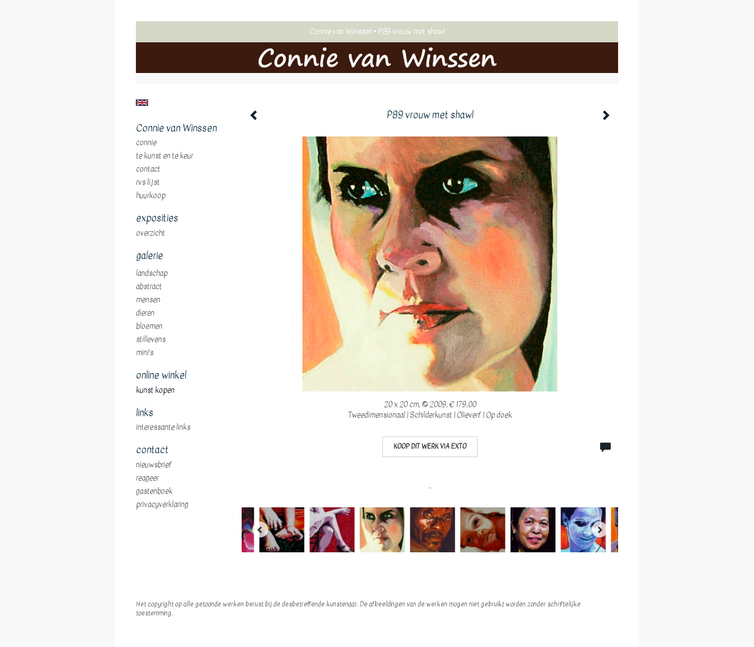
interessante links (163, 427)
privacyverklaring (162, 504)
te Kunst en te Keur (164, 156)
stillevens (150, 339)
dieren (145, 313)
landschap (152, 273)
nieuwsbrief (154, 465)
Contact (148, 169)
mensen (148, 300)
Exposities (157, 218)
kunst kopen (155, 390)
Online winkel (161, 375)
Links (144, 413)
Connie (146, 143)
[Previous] (260, 529)
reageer (147, 478)
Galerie (149, 256)
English (142, 102)
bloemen (149, 326)
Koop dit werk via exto (429, 446)
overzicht (150, 233)
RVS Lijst (148, 182)
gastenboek (154, 491)
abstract (149, 286)
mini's (144, 353)
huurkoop (150, 195)
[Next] (600, 529)
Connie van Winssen (340, 31)
